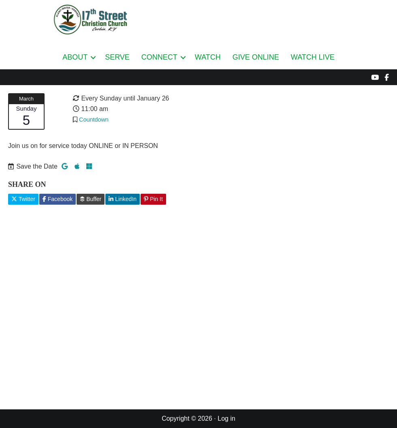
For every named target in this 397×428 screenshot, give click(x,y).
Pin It (153, 199)
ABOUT (75, 57)
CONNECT (159, 57)
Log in (226, 418)
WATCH (208, 57)
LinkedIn (123, 199)
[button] (93, 57)
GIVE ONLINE (256, 57)
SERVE (117, 57)
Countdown (94, 119)
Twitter (23, 199)
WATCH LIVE (313, 57)
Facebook (58, 199)
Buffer (90, 199)
